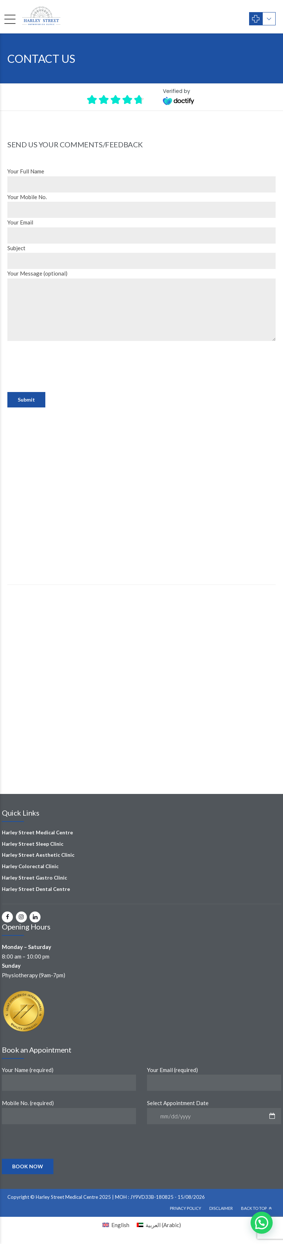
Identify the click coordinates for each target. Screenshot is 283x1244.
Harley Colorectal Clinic (30, 866)
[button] (262, 1223)
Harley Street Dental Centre (36, 889)
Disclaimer (221, 1208)
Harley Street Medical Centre (37, 832)
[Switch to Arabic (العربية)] (159, 1225)
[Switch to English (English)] (116, 1225)
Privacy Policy (185, 1208)
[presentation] (63, 381)
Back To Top (254, 1208)
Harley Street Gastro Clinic (34, 878)
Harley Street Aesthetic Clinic (38, 855)
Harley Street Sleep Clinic (32, 844)
